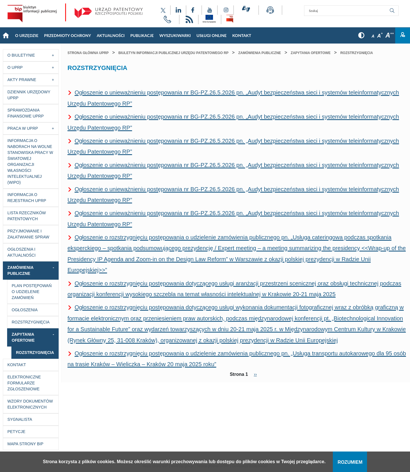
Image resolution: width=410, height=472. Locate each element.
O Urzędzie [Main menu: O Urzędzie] (26, 35)
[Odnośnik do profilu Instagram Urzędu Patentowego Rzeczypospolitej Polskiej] (225, 10)
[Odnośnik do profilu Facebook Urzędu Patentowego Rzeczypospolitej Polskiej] (193, 10)
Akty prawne (21, 79)
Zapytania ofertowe (23, 337)
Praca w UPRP (22, 128)
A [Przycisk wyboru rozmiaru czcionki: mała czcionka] (373, 36)
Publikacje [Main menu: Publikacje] (142, 35)
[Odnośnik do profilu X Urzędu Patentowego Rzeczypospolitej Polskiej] (163, 10)
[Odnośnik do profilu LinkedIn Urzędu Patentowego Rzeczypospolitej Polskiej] (178, 10)
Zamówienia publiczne (20, 270)
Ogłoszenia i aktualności (21, 252)
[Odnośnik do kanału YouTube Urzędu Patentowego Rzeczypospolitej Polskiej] (209, 10)
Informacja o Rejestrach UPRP (26, 197)
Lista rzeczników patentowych (26, 216)
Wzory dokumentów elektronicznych (30, 404)
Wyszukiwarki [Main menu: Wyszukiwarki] (175, 35)
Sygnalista (19, 419)
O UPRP (15, 67)
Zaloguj (402, 36)
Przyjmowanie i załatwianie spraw (28, 234)
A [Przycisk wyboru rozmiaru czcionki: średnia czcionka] (380, 36)
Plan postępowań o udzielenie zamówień (32, 291)
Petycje (16, 431)
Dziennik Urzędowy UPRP (28, 95)
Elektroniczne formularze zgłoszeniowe (24, 383)
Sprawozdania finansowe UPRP (25, 113)
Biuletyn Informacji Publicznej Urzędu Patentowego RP (173, 53)
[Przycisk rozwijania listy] (54, 55)
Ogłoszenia (25, 310)
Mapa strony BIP (25, 444)
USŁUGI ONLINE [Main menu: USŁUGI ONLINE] (211, 35)
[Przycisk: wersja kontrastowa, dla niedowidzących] (361, 35)
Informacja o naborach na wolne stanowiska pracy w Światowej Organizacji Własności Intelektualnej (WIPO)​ (30, 161)
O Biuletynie (21, 55)
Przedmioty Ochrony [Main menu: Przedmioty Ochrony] (67, 35)
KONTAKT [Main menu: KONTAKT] (241, 35)
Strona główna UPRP (87, 53)
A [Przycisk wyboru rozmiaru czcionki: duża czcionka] (390, 35)
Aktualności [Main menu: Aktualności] (111, 35)
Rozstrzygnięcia (31, 322)
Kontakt (16, 364)
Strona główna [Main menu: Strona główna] (6, 35)
